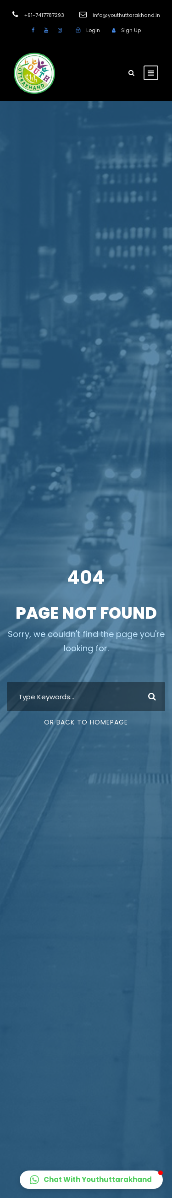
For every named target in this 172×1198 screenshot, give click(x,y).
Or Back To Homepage (86, 722)
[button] (91, 1180)
